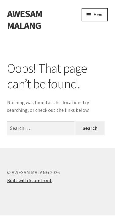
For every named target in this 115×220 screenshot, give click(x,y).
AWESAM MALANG (24, 20)
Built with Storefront (29, 180)
